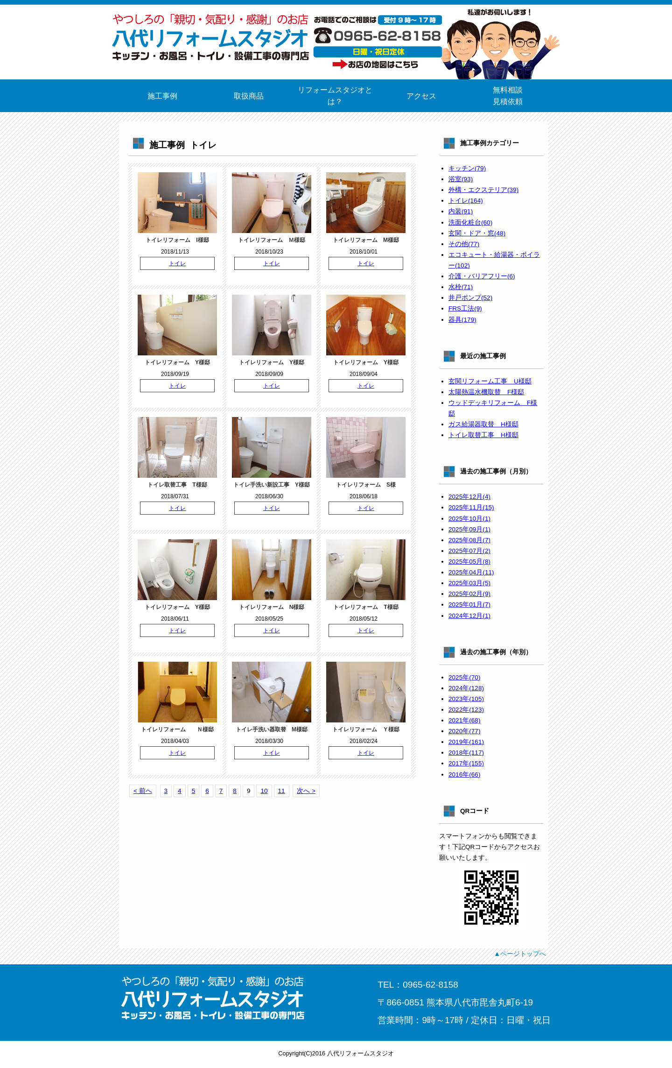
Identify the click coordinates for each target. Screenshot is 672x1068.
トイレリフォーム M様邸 (366, 240)
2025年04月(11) (471, 572)
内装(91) (460, 211)
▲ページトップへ (520, 953)
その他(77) (463, 244)
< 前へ (142, 790)
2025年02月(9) (469, 593)
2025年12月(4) (469, 496)
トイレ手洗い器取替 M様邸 (272, 729)
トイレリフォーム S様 (366, 484)
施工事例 (162, 96)
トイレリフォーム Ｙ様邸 (365, 729)
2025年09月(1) (469, 529)
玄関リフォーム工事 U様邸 (490, 381)
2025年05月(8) (469, 561)
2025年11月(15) (471, 507)
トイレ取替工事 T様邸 (177, 484)
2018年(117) (466, 752)
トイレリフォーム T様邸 (365, 607)
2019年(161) (466, 741)
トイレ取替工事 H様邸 (483, 435)
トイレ (177, 263)
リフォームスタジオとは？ (335, 96)
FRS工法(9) (465, 308)
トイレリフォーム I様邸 (177, 240)
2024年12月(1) (469, 615)
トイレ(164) (465, 200)
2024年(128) (466, 688)
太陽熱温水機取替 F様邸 (486, 392)
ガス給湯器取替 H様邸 (483, 424)
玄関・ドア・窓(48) (476, 233)
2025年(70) (464, 677)
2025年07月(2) (469, 550)
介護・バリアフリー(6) (481, 276)
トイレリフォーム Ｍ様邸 (271, 240)
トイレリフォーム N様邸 (272, 607)
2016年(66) (464, 774)
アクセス (421, 96)
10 (263, 790)
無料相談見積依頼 (508, 96)
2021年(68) (464, 720)
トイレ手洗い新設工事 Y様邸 (271, 484)
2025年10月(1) (469, 518)
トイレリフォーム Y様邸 (177, 362)
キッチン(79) (467, 168)
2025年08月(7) (469, 540)
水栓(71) (460, 286)
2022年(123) (466, 709)
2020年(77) (464, 731)
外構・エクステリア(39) (483, 189)
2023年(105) (466, 698)
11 (281, 790)
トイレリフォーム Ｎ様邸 (177, 729)
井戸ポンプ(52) (470, 297)
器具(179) (462, 319)
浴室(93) (460, 179)
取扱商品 (249, 96)
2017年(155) (466, 763)
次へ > (306, 790)
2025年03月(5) (469, 583)
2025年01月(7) (469, 604)
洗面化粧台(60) (470, 222)
